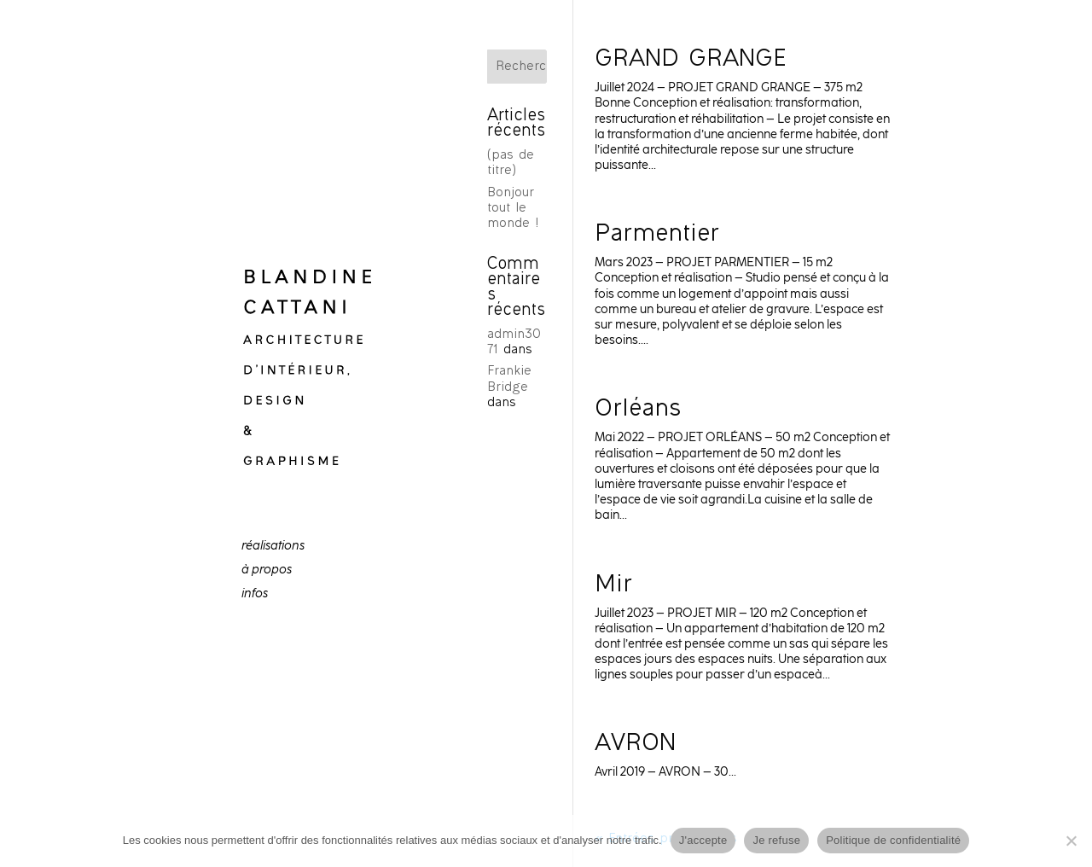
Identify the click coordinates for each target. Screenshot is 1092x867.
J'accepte (703, 840)
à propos (266, 570)
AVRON (635, 745)
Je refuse (776, 840)
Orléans (638, 410)
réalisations (273, 546)
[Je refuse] (1070, 840)
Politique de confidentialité (893, 840)
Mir (613, 586)
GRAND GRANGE (695, 60)
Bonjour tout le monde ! (512, 208)
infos (254, 594)
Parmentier (657, 235)
